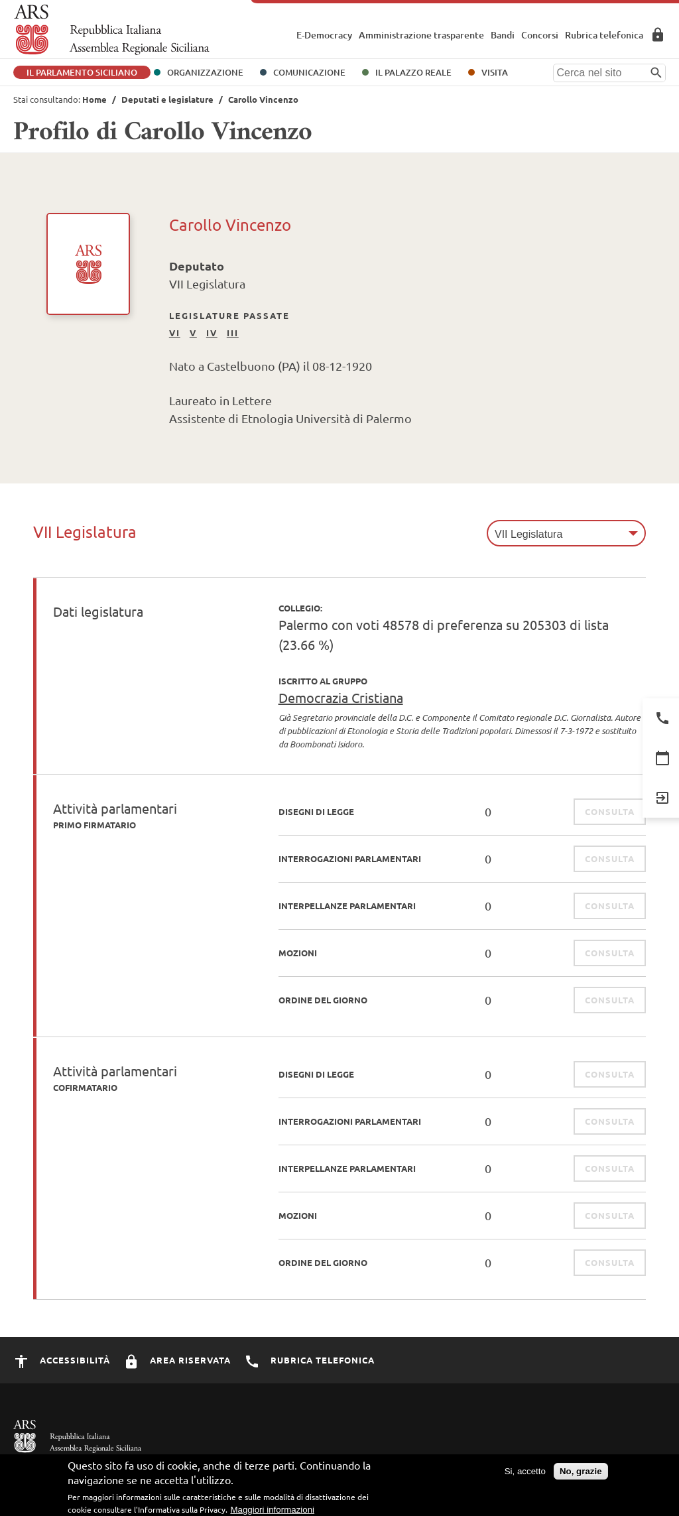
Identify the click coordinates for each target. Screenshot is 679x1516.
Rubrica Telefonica (309, 1359)
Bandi (503, 35)
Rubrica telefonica (604, 35)
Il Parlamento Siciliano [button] (82, 72)
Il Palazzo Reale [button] (413, 72)
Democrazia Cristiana (340, 697)
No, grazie (581, 1477)
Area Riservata (658, 34)
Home (94, 99)
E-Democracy (324, 35)
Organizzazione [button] (205, 72)
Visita (494, 72)
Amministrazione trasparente (421, 35)
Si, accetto (525, 1477)
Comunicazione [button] (309, 72)
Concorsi (539, 35)
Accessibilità (61, 1359)
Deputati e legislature (167, 99)
